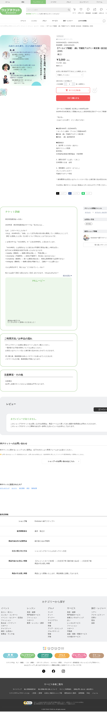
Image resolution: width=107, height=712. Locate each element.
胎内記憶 (34, 489)
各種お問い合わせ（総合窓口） (84, 689)
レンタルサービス (73, 623)
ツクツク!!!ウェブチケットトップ (9, 26)
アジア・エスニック (55, 629)
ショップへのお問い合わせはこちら (63, 462)
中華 (49, 623)
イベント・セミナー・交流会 (36, 26)
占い (68, 621)
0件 (60, 55)
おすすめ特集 (84, 21)
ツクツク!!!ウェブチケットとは (19, 693)
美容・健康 (31, 613)
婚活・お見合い (7, 632)
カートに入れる (77, 91)
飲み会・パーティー (8, 623)
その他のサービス (73, 637)
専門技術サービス (33, 615)
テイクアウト (53, 621)
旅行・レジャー (98, 609)
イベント (23, 26)
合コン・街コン (7, 613)
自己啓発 (22, 489)
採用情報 (81, 693)
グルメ (51, 609)
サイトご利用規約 (65, 689)
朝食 (49, 634)
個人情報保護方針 (30, 689)
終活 (28, 489)
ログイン (34, 14)
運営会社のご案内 (70, 693)
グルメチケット (54, 632)
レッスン (31, 609)
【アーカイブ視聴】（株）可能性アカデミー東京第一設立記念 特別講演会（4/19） (70, 26)
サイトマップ (17, 689)
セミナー (14, 489)
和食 (49, 626)
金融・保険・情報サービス (77, 634)
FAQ (88, 693)
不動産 (69, 632)
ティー (50, 615)
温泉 (93, 623)
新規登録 (28, 14)
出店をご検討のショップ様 (53, 693)
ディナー (51, 618)
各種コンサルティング (75, 618)
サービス (71, 609)
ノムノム (95, 693)
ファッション (6, 621)
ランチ (50, 613)
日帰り (93, 618)
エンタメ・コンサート (9, 615)
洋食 (49, 637)
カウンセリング (5, 489)
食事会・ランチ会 (7, 634)
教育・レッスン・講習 (35, 623)
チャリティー (6, 629)
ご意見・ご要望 (37, 693)
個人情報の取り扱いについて (47, 689)
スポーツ (4, 626)
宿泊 (93, 621)
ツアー (93, 613)
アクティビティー (98, 615)
